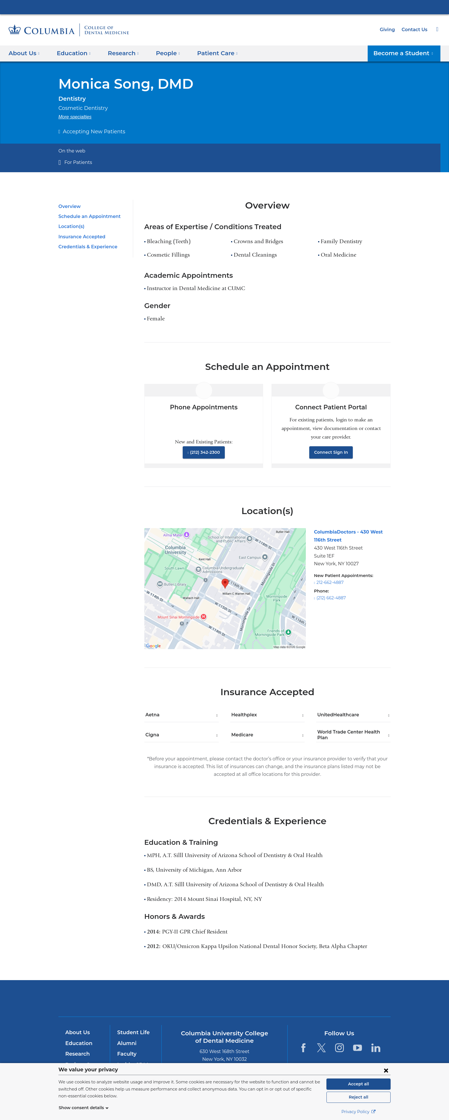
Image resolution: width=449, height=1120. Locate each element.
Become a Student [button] (407, 53)
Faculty (126, 1054)
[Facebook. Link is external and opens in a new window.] (303, 1047)
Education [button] (71, 53)
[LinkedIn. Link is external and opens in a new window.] (376, 1047)
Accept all (358, 1084)
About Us (76, 1032)
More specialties (75, 116)
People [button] (162, 53)
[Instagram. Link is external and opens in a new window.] (339, 1047)
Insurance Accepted (80, 236)
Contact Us (415, 29)
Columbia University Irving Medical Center (224, 7)
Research (76, 1054)
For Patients (76, 162)
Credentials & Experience (86, 246)
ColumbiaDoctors (307, 998)
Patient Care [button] (209, 53)
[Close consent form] (386, 1070)
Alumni (126, 1043)
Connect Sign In (331, 452)
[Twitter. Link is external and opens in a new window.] (321, 1047)
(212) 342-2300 (205, 452)
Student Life (132, 1032)
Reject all (358, 1097)
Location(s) (70, 226)
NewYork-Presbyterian (225, 1002)
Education (77, 1043)
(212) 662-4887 (330, 598)
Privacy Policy (358, 1111)
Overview (68, 206)
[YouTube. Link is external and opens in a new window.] (358, 1047)
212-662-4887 (329, 582)
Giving (389, 29)
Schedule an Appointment (86, 216)
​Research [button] (119, 53)
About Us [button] (24, 53)
